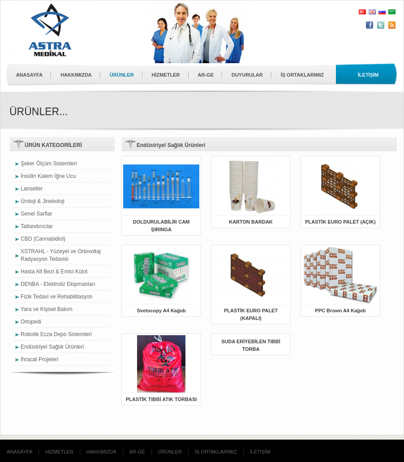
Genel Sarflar (36, 214)
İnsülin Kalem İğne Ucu (48, 176)
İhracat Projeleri (39, 359)
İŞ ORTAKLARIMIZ (302, 75)
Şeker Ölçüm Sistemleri (49, 163)
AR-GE (206, 75)
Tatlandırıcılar (37, 226)
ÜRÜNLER (122, 75)
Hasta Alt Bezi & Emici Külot (54, 271)
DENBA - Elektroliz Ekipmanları (58, 284)
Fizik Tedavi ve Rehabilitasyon (57, 297)
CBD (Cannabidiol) (43, 239)
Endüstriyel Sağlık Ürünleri (52, 347)
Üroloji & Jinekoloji (42, 201)
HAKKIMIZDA (76, 75)
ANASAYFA (29, 75)
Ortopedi (31, 322)
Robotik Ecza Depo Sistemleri (56, 334)
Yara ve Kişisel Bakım (47, 309)
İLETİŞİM (260, 451)
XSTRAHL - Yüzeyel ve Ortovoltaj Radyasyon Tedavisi (61, 255)
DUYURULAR (247, 75)
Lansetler (32, 189)
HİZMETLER (166, 75)
